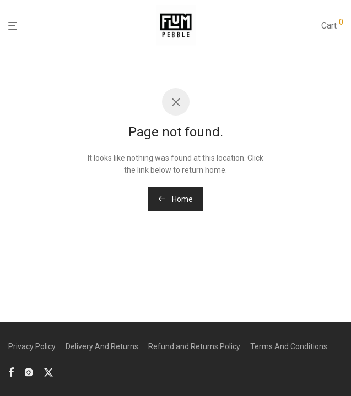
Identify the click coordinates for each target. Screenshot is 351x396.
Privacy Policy (32, 346)
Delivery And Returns (102, 346)
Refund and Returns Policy (194, 346)
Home (175, 199)
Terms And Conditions (288, 346)
